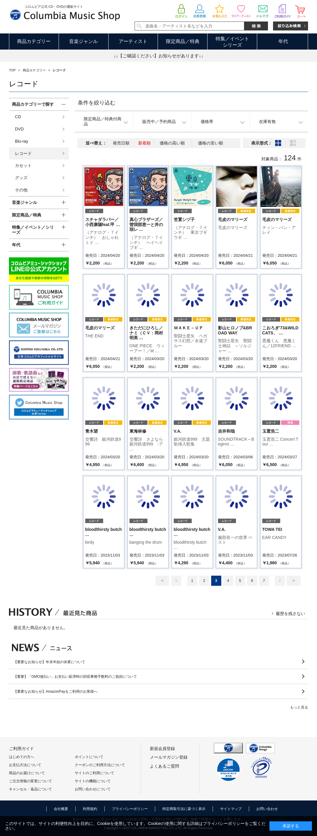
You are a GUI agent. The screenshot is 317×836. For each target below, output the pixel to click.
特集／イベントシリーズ (232, 41)
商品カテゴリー (34, 41)
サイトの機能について (93, 781)
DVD (19, 129)
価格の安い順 (210, 143)
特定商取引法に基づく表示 (183, 809)
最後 (294, 581)
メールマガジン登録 (169, 757)
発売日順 (121, 143)
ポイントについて (89, 757)
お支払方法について (25, 765)
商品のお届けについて (27, 773)
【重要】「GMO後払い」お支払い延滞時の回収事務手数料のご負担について (75, 676)
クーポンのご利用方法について (100, 765)
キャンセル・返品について (30, 789)
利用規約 (90, 809)
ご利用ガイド (21, 748)
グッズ (21, 177)
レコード (23, 153)
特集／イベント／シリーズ (33, 230)
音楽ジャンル (83, 41)
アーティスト (133, 41)
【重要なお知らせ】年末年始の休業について (49, 662)
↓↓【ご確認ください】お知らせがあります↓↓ (158, 55)
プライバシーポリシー (130, 809)
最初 (162, 581)
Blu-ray (21, 141)
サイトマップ (231, 809)
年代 (283, 41)
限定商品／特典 (182, 41)
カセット (23, 165)
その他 (21, 190)
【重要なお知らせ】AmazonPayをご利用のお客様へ (55, 691)
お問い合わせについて (93, 789)
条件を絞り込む (96, 103)
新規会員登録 (162, 748)
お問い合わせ (267, 809)
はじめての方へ (21, 757)
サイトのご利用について (94, 773)
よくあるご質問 (164, 766)
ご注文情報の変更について (30, 781)
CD (18, 116)
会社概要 (61, 809)
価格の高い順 (172, 143)
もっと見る (299, 707)
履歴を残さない (290, 613)
